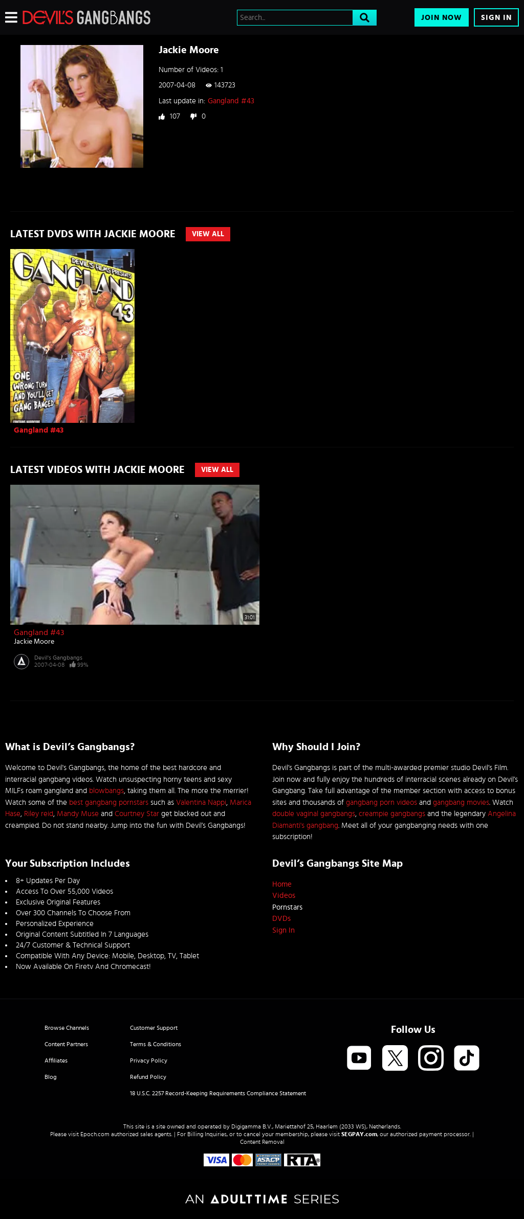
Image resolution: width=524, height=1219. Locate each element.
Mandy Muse (78, 814)
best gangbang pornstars (108, 802)
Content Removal (262, 1142)
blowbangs (106, 791)
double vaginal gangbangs (313, 814)
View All (208, 234)
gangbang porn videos (381, 802)
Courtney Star (137, 814)
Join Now (441, 17)
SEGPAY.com (359, 1134)
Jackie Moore (34, 641)
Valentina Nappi (201, 802)
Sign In (496, 17)
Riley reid (38, 814)
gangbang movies (461, 802)
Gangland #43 (231, 101)
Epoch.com (95, 1134)
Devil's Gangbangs (58, 657)
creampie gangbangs (392, 814)
